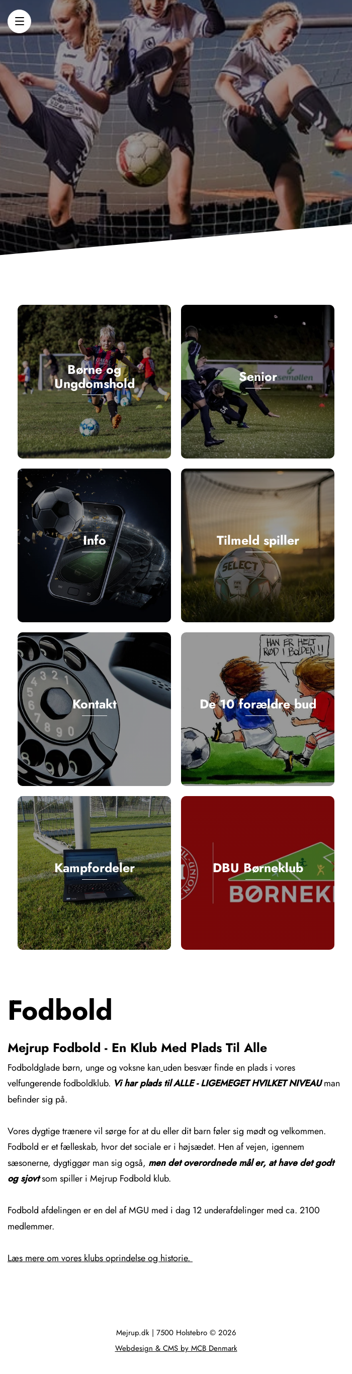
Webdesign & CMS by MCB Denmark (176, 1348)
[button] (19, 21)
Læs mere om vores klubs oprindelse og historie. (100, 1258)
